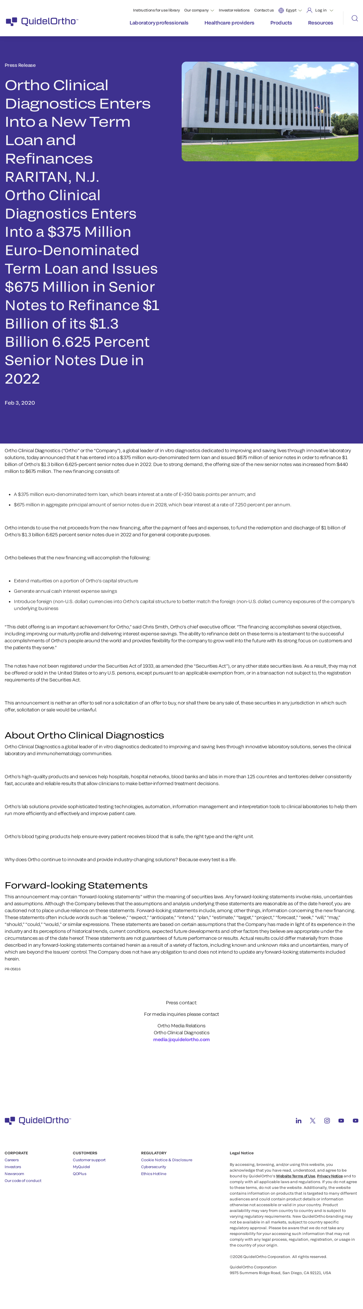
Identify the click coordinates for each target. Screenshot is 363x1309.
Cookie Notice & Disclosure (166, 1160)
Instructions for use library (156, 10)
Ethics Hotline (153, 1173)
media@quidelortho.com (181, 1039)
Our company (196, 10)
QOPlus (79, 1173)
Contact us (264, 10)
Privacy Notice (330, 1176)
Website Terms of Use (295, 1176)
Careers (11, 1160)
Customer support (89, 1160)
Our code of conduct (23, 1180)
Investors (13, 1166)
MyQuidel (81, 1166)
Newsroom (14, 1173)
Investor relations (234, 10)
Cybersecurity (153, 1166)
